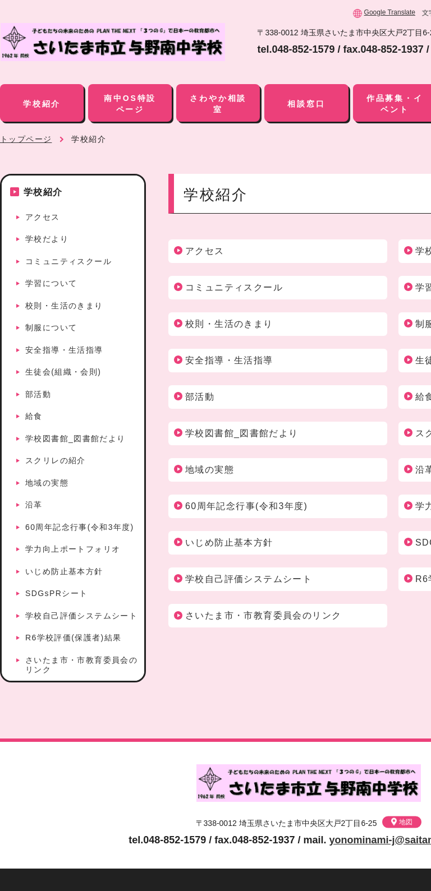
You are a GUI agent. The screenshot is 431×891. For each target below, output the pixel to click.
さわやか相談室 (218, 104)
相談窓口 (306, 103)
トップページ (26, 139)
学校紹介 (42, 103)
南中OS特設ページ (130, 104)
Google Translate (389, 12)
